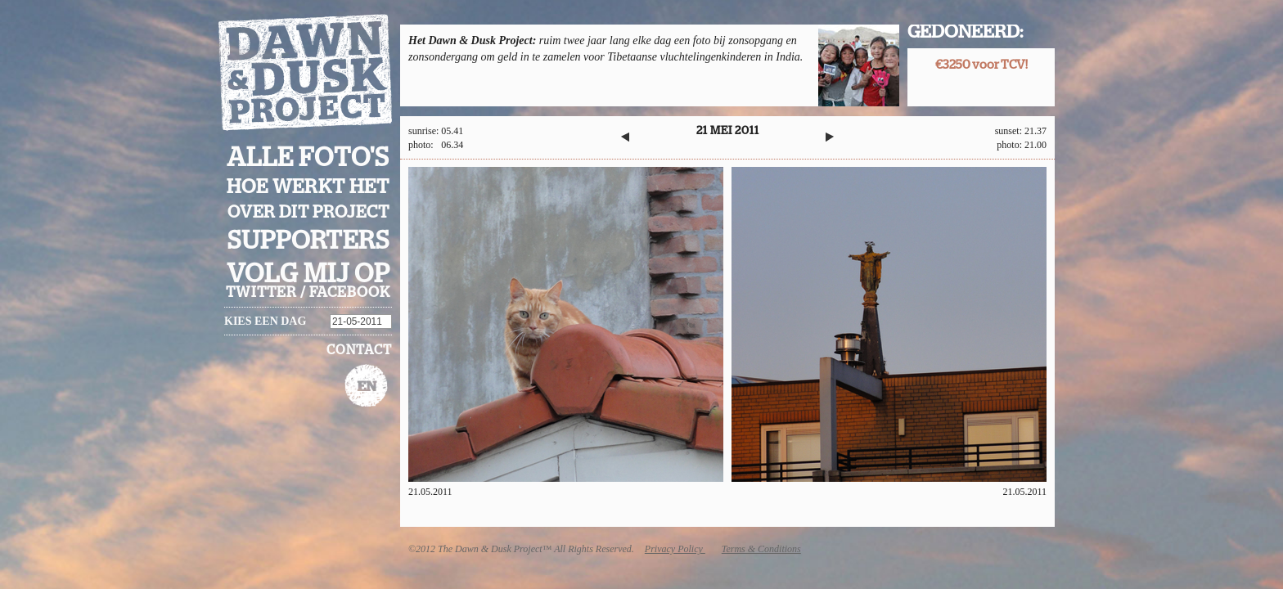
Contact (359, 350)
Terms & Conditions (761, 549)
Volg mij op (308, 274)
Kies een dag (265, 321)
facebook (349, 293)
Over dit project (308, 212)
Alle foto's (308, 158)
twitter (261, 293)
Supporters (308, 241)
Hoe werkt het (308, 187)
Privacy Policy (675, 549)
